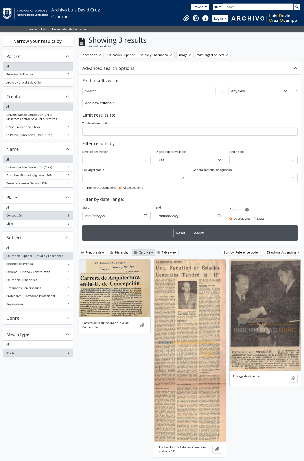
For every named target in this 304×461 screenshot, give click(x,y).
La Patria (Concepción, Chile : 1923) (38, 136)
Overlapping (242, 218)
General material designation (212, 170)
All (7, 66)
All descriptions (133, 188)
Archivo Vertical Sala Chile (38, 83)
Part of (13, 56)
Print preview (92, 252)
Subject (14, 238)
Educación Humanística (38, 281)
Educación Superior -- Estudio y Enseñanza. (38, 257)
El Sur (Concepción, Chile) (38, 128)
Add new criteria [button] (98, 103)
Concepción (38, 216)
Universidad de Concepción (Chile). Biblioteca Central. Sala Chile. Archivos (38, 117)
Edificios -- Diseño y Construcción (38, 273)
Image (38, 353)
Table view (167, 252)
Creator (14, 96)
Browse (198, 7)
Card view (143, 252)
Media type (17, 334)
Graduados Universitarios (38, 289)
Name (12, 149)
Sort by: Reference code (241, 252)
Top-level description (96, 123)
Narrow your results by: (38, 41)
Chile (38, 225)
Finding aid (236, 152)
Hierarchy (119, 252)
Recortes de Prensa (38, 75)
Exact (260, 218)
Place (11, 197)
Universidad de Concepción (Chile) (38, 168)
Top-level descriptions (101, 188)
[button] (186, 18)
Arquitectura (38, 305)
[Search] (258, 7)
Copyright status (93, 170)
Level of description (95, 152)
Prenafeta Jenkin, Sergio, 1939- (38, 184)
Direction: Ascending (282, 252)
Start (85, 207)
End (158, 207)
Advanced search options (108, 68)
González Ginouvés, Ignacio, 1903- (38, 176)
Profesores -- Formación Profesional (38, 297)
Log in (219, 18)
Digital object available (171, 152)
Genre (12, 318)
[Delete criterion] (296, 91)
